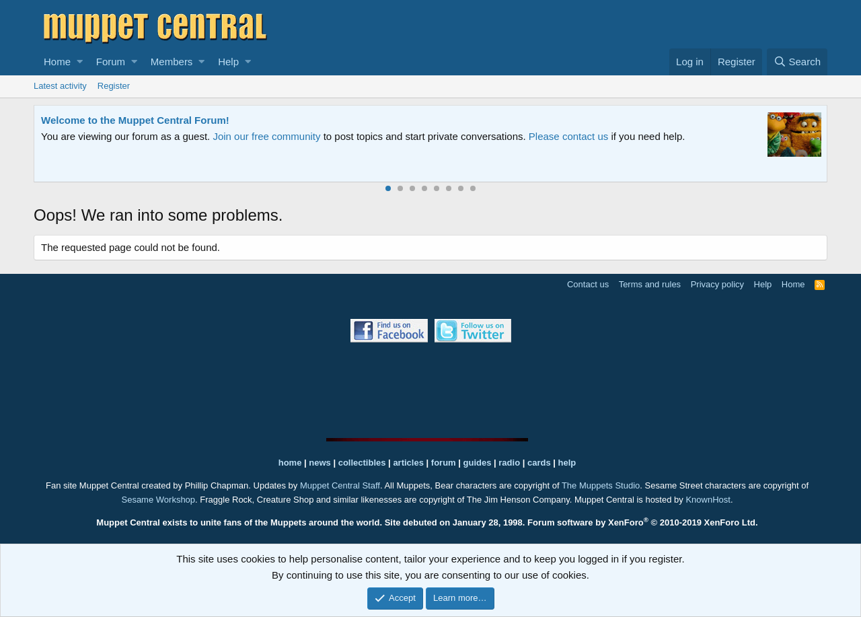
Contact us (588, 284)
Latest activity (60, 86)
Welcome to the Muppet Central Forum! (135, 120)
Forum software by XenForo (642, 522)
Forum (110, 61)
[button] (79, 61)
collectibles (362, 463)
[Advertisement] (430, 390)
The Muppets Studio (601, 485)
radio (509, 463)
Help (228, 61)
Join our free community (266, 136)
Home (57, 61)
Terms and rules (650, 284)
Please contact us (568, 136)
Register (114, 86)
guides (477, 463)
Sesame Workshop (158, 500)
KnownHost (707, 500)
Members (172, 61)
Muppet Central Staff (340, 485)
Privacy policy (717, 284)
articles (409, 463)
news (320, 463)
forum (443, 463)
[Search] (797, 61)
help (567, 463)
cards (539, 463)
